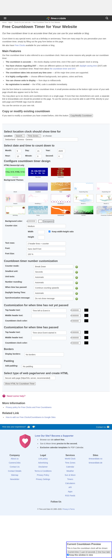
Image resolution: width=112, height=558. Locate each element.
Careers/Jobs (14, 463)
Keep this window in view (81, 555)
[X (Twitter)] (51, 507)
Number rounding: (13, 282)
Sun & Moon (70, 475)
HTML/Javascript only (14, 165)
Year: (48, 150)
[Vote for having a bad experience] (33, 427)
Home (4, 22)
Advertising (43, 463)
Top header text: (12, 310)
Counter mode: (12, 266)
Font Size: (10, 253)
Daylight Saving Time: (15, 292)
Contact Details (14, 471)
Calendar (70, 467)
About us (15, 459)
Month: (8, 150)
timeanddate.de (95, 463)
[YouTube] (65, 507)
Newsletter (14, 479)
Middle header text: (14, 315)
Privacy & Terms (68, 509)
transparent (49, 221)
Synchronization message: (17, 298)
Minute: (28, 156)
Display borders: (13, 354)
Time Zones (70, 463)
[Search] (107, 18)
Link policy (43, 459)
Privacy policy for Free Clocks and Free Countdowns (29, 407)
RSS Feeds (70, 495)
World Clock (70, 459)
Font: (7, 248)
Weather (70, 471)
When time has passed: (16, 287)
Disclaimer (43, 467)
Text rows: (10, 243)
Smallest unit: (11, 271)
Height (31, 237)
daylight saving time (88, 66)
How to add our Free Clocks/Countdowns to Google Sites (31, 417)
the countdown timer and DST (63, 69)
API (70, 487)
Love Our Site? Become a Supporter (54, 436)
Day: (27, 150)
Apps (10, 22)
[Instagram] (61, 507)
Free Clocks (20, 45)
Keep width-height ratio (63, 231)
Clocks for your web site (22, 22)
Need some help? (16, 396)
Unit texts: (10, 276)
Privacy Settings (43, 479)
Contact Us (103, 426)
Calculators (70, 483)
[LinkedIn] (56, 507)
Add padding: (11, 366)
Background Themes (13, 180)
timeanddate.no (95, 459)
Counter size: (11, 225)
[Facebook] (46, 507)
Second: (49, 156)
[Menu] (5, 18)
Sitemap (14, 475)
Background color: (14, 221)
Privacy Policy (43, 475)
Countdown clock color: (16, 321)
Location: (8, 136)
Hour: (7, 156)
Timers (70, 479)
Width (30, 231)
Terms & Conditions (43, 471)
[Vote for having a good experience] (28, 427)
